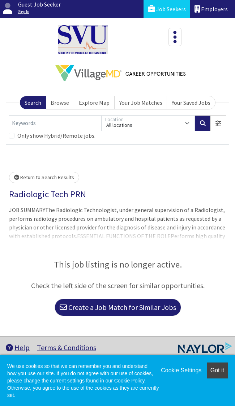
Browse (60, 102)
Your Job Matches (140, 102)
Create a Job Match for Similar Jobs (118, 307)
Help (18, 347)
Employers (211, 8)
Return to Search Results (44, 177)
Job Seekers (167, 8)
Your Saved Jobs (191, 102)
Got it (217, 370)
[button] (218, 123)
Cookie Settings (181, 370)
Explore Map (94, 102)
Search (33, 102)
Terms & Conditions (66, 347)
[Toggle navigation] (174, 37)
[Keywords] (55, 123)
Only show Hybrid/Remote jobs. (56, 135)
